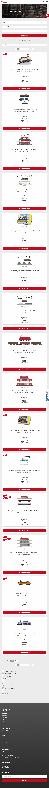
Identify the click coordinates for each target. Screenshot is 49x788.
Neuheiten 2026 (6, 730)
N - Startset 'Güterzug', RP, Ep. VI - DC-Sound (24, 310)
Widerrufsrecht (5, 749)
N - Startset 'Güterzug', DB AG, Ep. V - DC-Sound (24, 350)
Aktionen (4, 722)
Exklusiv (4, 719)
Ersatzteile (4, 724)
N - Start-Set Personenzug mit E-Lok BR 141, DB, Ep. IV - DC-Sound (25, 69)
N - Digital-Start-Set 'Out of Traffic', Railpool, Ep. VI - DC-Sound (24, 470)
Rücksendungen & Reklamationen (10, 757)
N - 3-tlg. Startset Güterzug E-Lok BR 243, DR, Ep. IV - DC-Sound (24, 552)
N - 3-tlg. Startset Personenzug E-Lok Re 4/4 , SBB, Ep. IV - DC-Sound (24, 511)
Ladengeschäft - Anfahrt (8, 755)
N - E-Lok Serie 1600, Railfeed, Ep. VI (24, 594)
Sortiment (4, 715)
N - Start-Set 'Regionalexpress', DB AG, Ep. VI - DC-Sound (24, 150)
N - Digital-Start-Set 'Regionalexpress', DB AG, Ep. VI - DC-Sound (24, 430)
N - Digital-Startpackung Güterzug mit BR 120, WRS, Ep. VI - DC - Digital (24, 230)
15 (12, 660)
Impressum (4, 751)
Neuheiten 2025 (6, 728)
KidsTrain (4, 726)
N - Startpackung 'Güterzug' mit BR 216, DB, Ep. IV (25, 109)
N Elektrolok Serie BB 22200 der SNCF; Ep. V (24, 634)
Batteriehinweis (6, 743)
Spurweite (4, 713)
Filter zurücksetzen (24, 35)
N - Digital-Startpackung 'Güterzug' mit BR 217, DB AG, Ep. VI (24, 270)
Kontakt (4, 738)
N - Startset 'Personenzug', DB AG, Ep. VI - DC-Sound (24, 390)
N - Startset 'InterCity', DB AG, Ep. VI (24, 190)
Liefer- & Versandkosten (8, 747)
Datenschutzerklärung (7, 740)
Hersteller (4, 717)
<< (15, 49)
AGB (3, 753)
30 (15, 660)
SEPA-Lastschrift (6, 745)
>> (33, 49)
